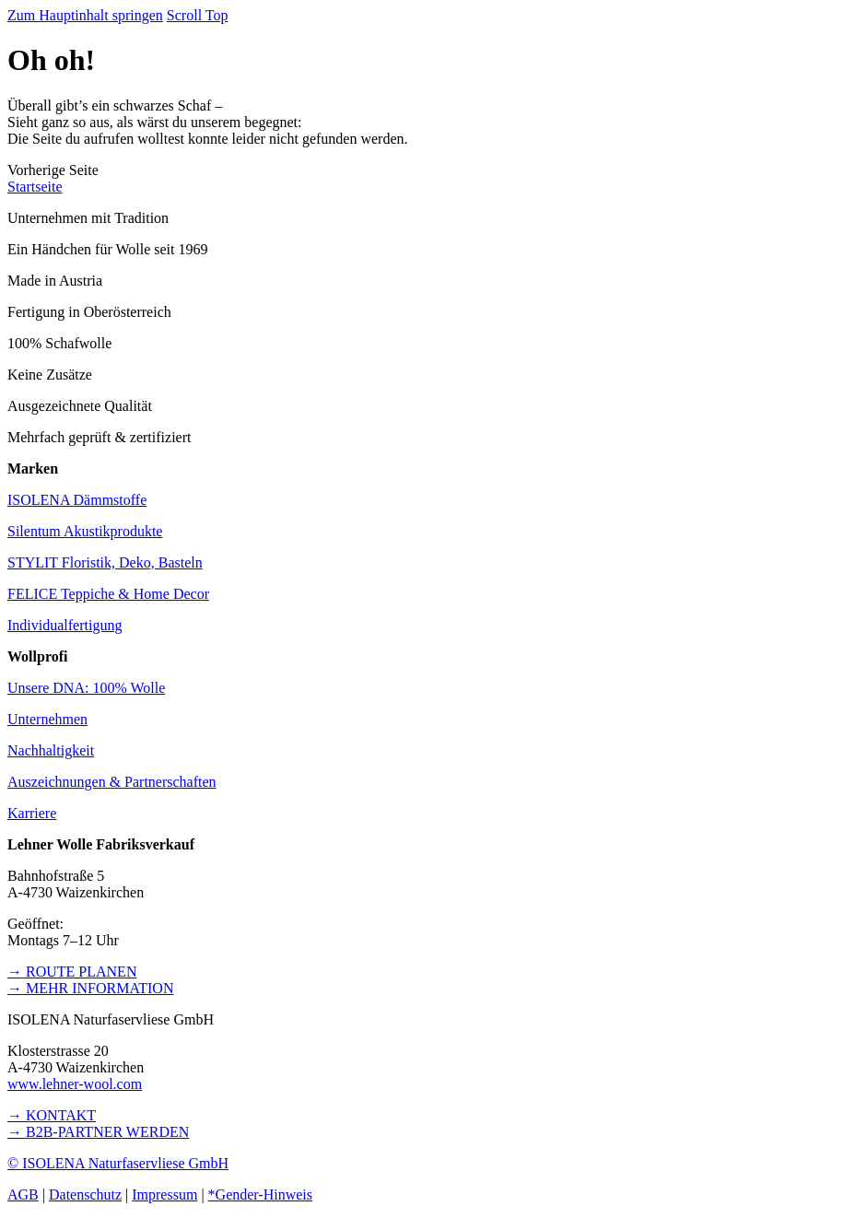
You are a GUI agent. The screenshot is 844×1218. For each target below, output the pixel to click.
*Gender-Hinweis (260, 1194)
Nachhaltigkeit (50, 750)
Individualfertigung (64, 625)
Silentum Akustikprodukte (84, 531)
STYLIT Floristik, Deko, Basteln (105, 562)
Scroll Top (198, 15)
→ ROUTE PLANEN (71, 971)
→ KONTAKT (51, 1115)
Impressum (164, 1194)
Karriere (31, 813)
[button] (53, 170)
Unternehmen (47, 719)
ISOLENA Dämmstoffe (77, 500)
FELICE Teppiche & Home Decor (108, 594)
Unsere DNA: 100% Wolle (86, 688)
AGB (23, 1194)
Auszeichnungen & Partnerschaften (112, 782)
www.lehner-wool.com (74, 1084)
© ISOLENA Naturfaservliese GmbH (118, 1163)
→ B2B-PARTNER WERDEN (98, 1132)
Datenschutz (85, 1194)
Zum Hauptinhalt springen (85, 15)
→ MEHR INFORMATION (90, 988)
